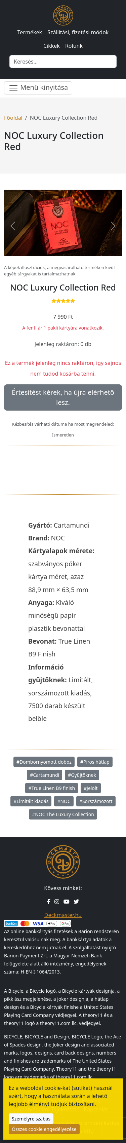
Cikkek (51, 45)
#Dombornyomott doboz (44, 762)
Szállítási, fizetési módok (78, 32)
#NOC (63, 801)
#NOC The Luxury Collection (63, 814)
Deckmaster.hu (63, 915)
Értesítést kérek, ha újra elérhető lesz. (63, 397)
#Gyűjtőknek (82, 775)
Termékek (29, 32)
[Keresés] (63, 61)
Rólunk (74, 45)
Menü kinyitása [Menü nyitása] (38, 88)
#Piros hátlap (95, 762)
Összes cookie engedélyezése (44, 1129)
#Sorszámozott (96, 801)
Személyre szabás (31, 1118)
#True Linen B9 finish (51, 788)
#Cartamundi (44, 775)
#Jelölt (91, 788)
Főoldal (13, 117)
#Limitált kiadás (30, 801)
